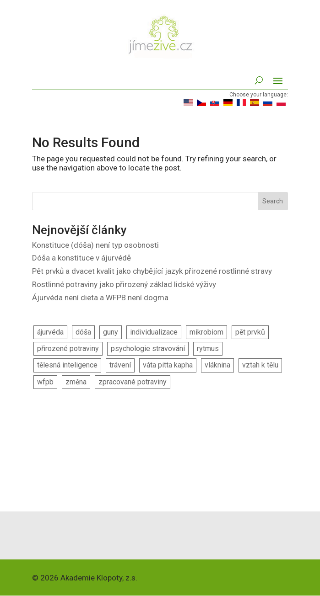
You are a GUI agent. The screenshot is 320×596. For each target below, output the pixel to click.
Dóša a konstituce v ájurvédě (81, 257)
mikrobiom (206, 332)
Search (272, 201)
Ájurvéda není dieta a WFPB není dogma (100, 297)
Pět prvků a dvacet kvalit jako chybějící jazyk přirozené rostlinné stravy (152, 271)
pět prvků (250, 332)
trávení (120, 365)
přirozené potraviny (68, 348)
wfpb (45, 382)
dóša (83, 332)
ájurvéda (50, 332)
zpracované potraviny (132, 382)
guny (110, 332)
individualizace (154, 332)
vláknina (217, 365)
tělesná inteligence (67, 365)
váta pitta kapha (168, 365)
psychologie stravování (148, 348)
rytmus (208, 348)
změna (76, 382)
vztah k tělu (260, 365)
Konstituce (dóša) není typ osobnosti (95, 245)
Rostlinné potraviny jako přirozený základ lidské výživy (124, 284)
